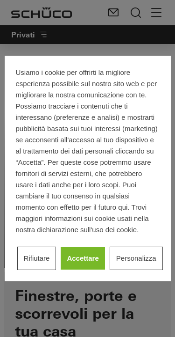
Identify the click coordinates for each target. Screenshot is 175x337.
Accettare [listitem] (82, 258)
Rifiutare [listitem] (37, 258)
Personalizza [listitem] (136, 258)
